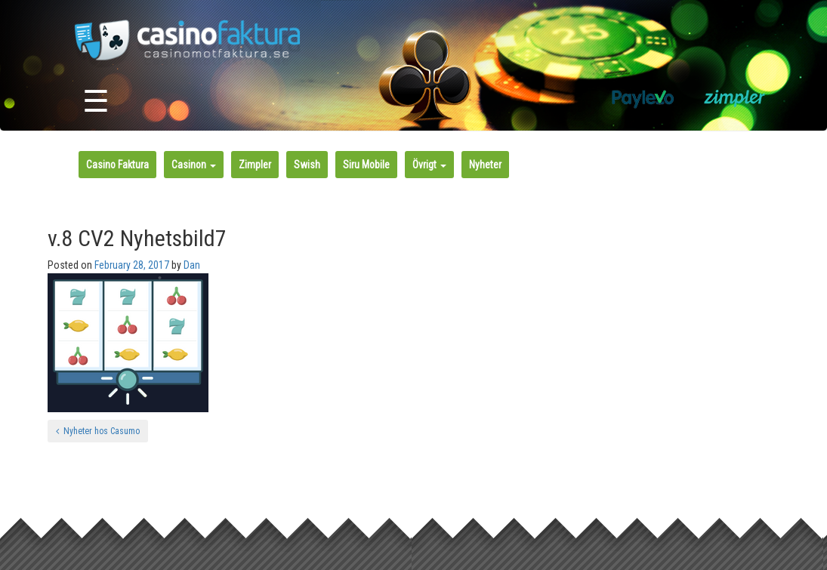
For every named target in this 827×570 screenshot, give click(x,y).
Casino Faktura (117, 165)
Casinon (193, 165)
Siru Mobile (366, 165)
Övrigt (429, 165)
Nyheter (485, 165)
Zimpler (255, 165)
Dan (192, 265)
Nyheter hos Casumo (98, 431)
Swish (307, 165)
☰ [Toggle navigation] (96, 101)
